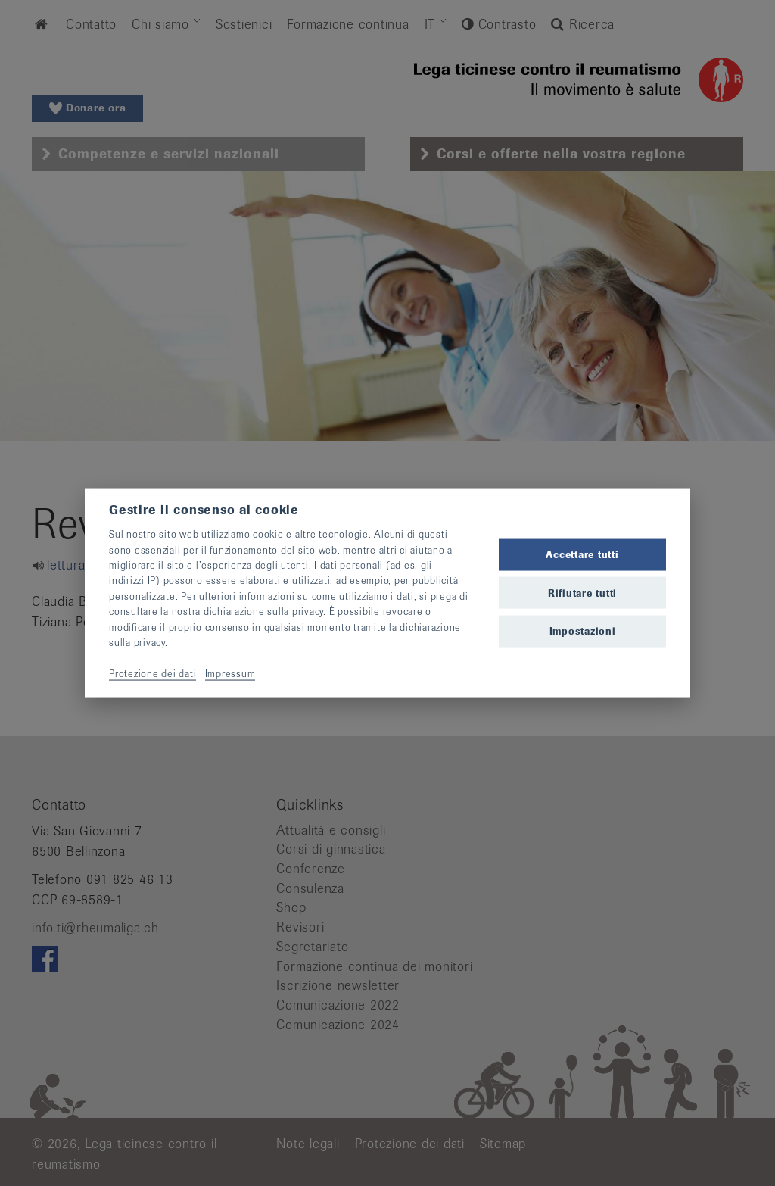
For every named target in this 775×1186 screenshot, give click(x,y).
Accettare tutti (582, 554)
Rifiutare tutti (582, 592)
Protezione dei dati (152, 672)
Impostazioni (582, 630)
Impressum (230, 672)
